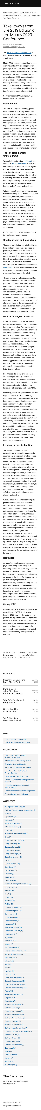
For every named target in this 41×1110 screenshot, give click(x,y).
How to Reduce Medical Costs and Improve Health (17, 786)
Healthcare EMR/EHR (12, 931)
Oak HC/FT (21, 47)
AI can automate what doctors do (16, 794)
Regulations (9, 998)
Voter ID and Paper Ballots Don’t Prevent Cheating (16, 772)
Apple (7, 813)
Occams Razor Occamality (14, 988)
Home (6, 12)
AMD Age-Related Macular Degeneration (19, 810)
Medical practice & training (14, 951)
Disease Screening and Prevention (17, 884)
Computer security (11, 850)
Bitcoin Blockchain (11, 827)
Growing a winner (11, 917)
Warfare (7, 1058)
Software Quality (11, 1035)
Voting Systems (10, 1055)
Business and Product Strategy (15, 833)
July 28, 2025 (35, 710)
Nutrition (8, 971)
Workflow (8, 1061)
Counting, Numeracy (12, 857)
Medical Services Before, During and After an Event (19, 781)
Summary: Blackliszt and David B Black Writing (14, 681)
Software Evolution (11, 1021)
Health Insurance (11, 921)
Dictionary (8, 877)
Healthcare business (12, 927)
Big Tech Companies (12, 823)
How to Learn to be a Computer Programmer (20, 791)
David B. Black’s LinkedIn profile (15, 739)
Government (9, 914)
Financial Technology (19, 12)
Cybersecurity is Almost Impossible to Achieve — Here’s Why (28, 655)
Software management (13, 1024)
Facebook (8, 900)
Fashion (7, 904)
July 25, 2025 (35, 719)
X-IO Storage (9, 1065)
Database (8, 874)
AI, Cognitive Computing (13, 807)
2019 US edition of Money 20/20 (19, 53)
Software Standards (12, 1041)
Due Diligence (9, 887)
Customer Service (11, 864)
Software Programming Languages (17, 1031)
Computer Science (11, 847)
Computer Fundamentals (13, 840)
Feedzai (28, 161)
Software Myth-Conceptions (15, 1028)
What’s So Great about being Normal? (13, 701)
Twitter (7, 1051)
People (7, 991)
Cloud (7, 837)
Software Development (13, 1014)
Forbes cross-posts (11, 911)
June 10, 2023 (35, 681)
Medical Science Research (14, 954)
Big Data (8, 820)
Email (7, 894)
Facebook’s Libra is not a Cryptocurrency (9, 655)
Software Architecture (13, 1004)
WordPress (17, 1106)
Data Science (9, 870)
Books (7, 830)
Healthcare (9, 924)
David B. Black (15, 44)
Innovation (8, 941)
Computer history (11, 844)
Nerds (7, 968)
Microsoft (8, 961)
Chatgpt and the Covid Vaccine (10, 710)
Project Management (12, 994)
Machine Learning (11, 947)
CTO (6, 860)
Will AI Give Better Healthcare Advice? (12, 719)
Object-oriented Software (14, 984)
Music (7, 964)
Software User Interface (13, 1045)
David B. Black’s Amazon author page (17, 742)
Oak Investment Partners (13, 978)
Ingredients (9, 937)
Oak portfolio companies (13, 981)
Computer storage (11, 854)
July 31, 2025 (35, 701)
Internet (7, 944)
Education (8, 890)
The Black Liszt (11, 3)
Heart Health (9, 934)
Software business (11, 1008)
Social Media (9, 1001)
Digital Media (9, 880)
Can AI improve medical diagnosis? (16, 776)
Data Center (9, 867)
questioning (7, 267)
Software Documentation (14, 1018)
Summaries (9, 1048)
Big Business (9, 817)
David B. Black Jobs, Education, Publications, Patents (13, 691)
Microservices (10, 957)
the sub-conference (19, 164)
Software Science (11, 1038)
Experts (7, 897)
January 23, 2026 (35, 691)
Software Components (13, 1011)
